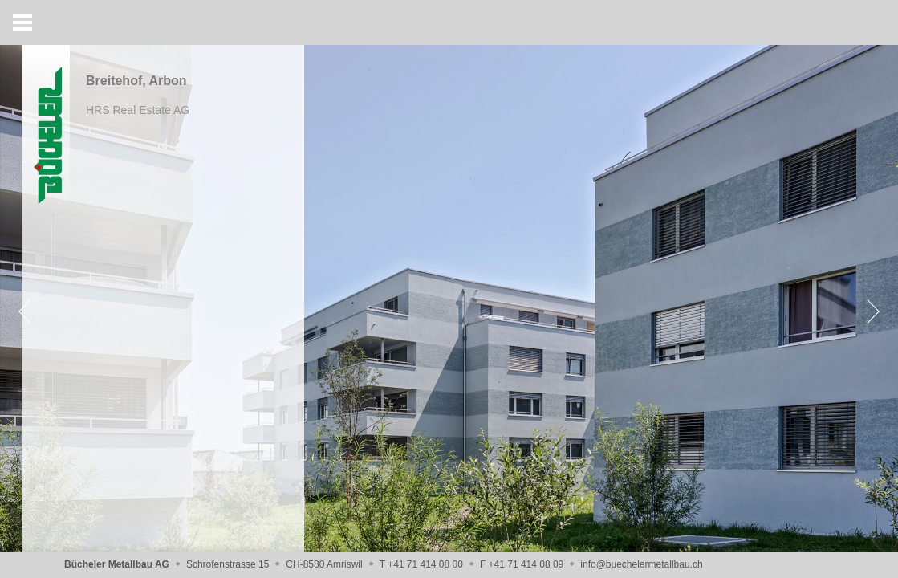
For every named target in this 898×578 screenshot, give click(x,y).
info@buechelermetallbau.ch (641, 564)
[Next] (870, 311)
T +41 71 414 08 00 (421, 564)
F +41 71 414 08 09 (521, 564)
